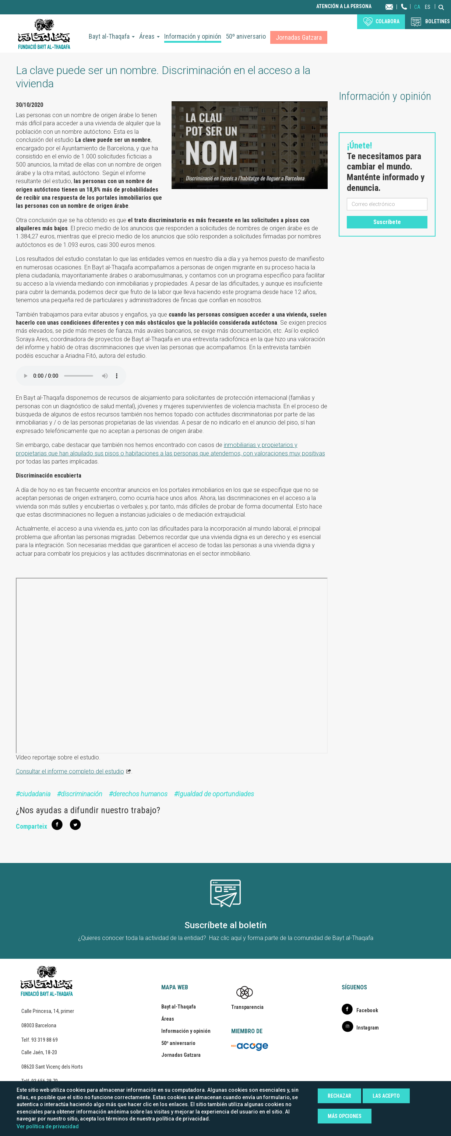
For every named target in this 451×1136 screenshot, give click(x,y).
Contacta (396, 6)
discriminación (81, 794)
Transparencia (247, 1007)
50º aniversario (246, 36)
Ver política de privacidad (48, 1126)
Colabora (387, 21)
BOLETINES (437, 21)
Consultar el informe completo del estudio (70, 771)
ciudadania (35, 794)
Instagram (367, 1028)
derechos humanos (140, 794)
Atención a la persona (343, 6)
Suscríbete (387, 222)
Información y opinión (192, 36)
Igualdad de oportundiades (216, 794)
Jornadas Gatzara (299, 37)
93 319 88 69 (44, 1040)
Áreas (149, 36)
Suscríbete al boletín (225, 925)
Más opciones (345, 1116)
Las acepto (386, 1096)
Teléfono (404, 14)
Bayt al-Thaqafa (112, 36)
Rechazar (339, 1096)
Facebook (367, 1010)
